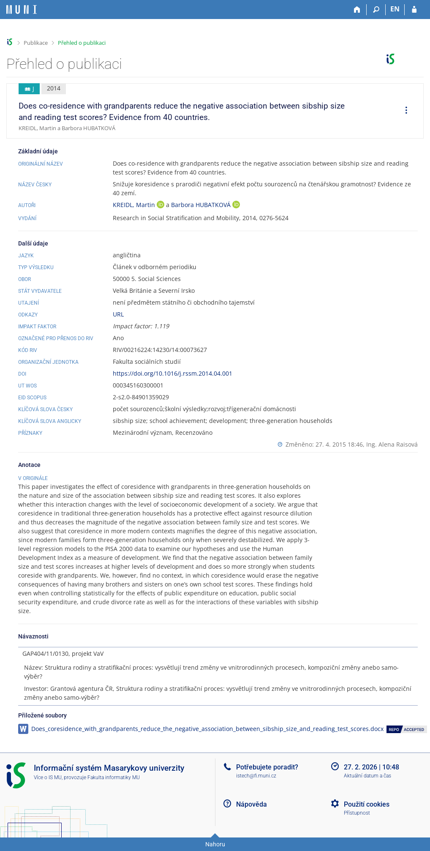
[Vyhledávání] (376, 9)
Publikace (36, 42)
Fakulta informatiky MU (113, 777)
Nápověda (251, 804)
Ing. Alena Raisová (392, 444)
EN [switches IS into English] (395, 9)
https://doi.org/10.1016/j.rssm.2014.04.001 (172, 373)
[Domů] (357, 9)
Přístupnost (357, 813)
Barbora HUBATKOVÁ (201, 205)
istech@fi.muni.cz (256, 776)
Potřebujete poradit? (267, 767)
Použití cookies (366, 804)
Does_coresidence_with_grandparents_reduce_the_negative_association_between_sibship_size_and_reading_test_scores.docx (207, 729)
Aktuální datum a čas (367, 776)
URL (118, 314)
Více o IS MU (48, 777)
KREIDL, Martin (135, 205)
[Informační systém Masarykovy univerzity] (21, 9)
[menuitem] (403, 111)
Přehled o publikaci (82, 42)
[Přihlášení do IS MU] (414, 9)
